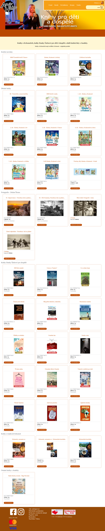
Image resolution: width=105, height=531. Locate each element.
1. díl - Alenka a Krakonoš (85, 94)
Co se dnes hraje (85, 268)
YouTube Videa (34, 519)
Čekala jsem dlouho (18, 301)
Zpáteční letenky (85, 403)
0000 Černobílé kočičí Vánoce (18, 57)
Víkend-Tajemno (18, 403)
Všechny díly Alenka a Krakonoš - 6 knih (85, 161)
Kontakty (32, 517)
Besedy (56, 5)
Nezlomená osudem (85, 301)
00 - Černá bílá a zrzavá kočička (19, 94)
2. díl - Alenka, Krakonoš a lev (18, 127)
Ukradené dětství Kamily (52, 369)
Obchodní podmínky (36, 511)
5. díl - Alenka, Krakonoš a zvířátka (19, 161)
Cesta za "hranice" (52, 268)
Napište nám (33, 515)
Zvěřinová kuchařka (85, 57)
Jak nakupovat (34, 509)
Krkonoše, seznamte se (18, 439)
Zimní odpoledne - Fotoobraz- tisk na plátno (18, 231)
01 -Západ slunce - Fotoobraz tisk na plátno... (19, 198)
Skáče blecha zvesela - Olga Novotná (18, 476)
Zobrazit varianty (76, 224)
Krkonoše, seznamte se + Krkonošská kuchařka (52, 439)
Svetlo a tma (85, 335)
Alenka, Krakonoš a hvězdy (52, 57)
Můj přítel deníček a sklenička (52, 301)
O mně (50, 5)
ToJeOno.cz (69, 516)
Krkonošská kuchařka (85, 439)
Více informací (9, 84)
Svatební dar (52, 335)
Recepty (72, 5)
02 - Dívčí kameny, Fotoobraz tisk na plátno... (52, 198)
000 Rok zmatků (18, 268)
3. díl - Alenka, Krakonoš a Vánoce (52, 127)
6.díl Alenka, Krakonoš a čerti (52, 161)
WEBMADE (59, 516)
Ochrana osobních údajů (38, 513)
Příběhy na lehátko (19, 335)
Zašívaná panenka (52, 403)
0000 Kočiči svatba (52, 94)
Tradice (79, 5)
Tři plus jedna (19, 369)
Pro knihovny (64, 5)
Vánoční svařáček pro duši (85, 369)
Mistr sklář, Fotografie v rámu (85, 198)
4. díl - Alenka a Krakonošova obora (85, 127)
